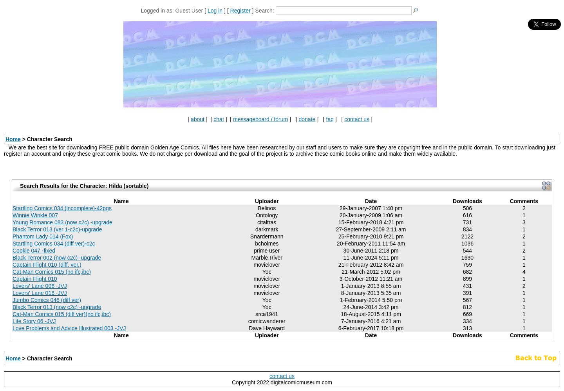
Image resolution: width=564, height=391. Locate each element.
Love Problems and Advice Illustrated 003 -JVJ (69, 328)
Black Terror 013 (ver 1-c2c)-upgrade (57, 229)
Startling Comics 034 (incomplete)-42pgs (62, 208)
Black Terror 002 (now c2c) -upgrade (57, 258)
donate (306, 119)
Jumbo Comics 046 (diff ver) (47, 300)
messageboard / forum (260, 119)
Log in (215, 10)
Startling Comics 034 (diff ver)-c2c (54, 243)
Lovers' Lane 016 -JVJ (40, 293)
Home (13, 139)
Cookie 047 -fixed (34, 250)
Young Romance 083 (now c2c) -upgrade (62, 222)
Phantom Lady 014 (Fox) (43, 236)
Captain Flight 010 (35, 279)
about (197, 119)
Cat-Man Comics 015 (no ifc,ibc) (52, 272)
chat (218, 119)
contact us (356, 119)
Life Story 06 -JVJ (34, 321)
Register (240, 10)
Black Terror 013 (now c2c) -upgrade (57, 307)
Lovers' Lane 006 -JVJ (40, 286)
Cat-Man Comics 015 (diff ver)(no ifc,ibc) (62, 314)
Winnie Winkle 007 (35, 215)
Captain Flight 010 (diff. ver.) (47, 265)
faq (330, 119)
